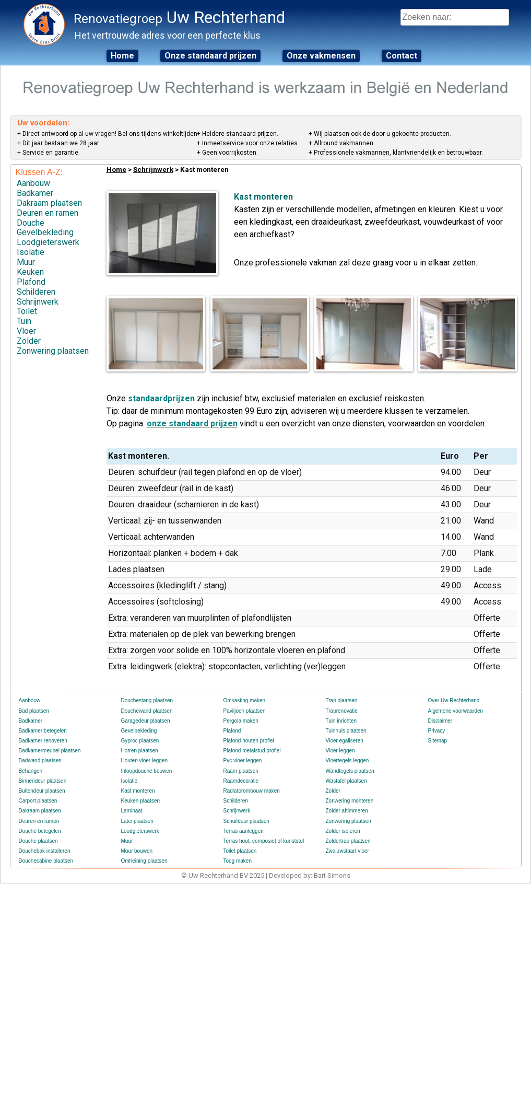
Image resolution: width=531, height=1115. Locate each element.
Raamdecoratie (241, 781)
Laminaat (132, 811)
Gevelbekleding (45, 232)
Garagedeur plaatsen (145, 721)
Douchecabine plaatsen (46, 861)
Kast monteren (138, 791)
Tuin (24, 321)
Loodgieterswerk (48, 242)
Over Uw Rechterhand (454, 700)
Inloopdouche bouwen (146, 771)
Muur (26, 262)
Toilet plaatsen (240, 851)
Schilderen (36, 292)
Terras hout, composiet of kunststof (263, 841)
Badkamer (35, 193)
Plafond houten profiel (248, 741)
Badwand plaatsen (40, 760)
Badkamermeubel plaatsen (50, 750)
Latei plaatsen (137, 821)
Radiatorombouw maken (251, 791)
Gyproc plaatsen (140, 741)
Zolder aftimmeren (347, 811)
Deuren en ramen (47, 213)
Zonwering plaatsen (53, 351)
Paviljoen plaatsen (244, 711)
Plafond (31, 282)
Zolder (29, 341)
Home (122, 56)
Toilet (27, 311)
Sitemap (437, 741)
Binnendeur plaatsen (43, 781)
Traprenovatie (342, 711)
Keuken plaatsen (140, 801)
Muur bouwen (137, 851)
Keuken (30, 272)
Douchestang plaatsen (147, 700)
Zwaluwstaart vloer (347, 851)
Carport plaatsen (38, 801)
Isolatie (30, 252)
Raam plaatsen (240, 771)
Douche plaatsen (38, 841)
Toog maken (237, 861)
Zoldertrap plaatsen (348, 841)
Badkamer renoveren (43, 741)
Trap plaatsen (342, 700)
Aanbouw (33, 183)
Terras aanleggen (243, 831)
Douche (30, 223)
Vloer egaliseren (344, 741)
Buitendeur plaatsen (42, 791)
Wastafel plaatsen (346, 781)
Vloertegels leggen (347, 760)
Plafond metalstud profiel (252, 750)
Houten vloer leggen (144, 760)
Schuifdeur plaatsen (246, 821)
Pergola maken (240, 721)
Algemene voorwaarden (455, 711)
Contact (401, 56)
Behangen (31, 771)
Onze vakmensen (321, 56)
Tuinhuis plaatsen (346, 731)
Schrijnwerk (37, 302)
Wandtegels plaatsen (350, 771)
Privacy (436, 731)
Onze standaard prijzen (210, 56)
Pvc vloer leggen (242, 760)
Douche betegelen (40, 831)
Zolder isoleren (343, 831)
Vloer (26, 331)
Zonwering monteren (350, 801)
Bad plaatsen (34, 711)
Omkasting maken (244, 700)
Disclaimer (440, 721)
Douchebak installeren (44, 851)
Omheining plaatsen (144, 861)
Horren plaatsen (139, 750)
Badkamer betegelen (43, 731)
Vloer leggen (340, 750)
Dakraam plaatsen (49, 203)
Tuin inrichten (341, 721)
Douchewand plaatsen (147, 711)
